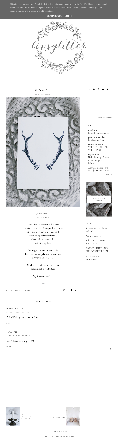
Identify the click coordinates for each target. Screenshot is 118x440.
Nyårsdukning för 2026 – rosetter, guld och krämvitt (98, 160)
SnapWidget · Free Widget (105, 117)
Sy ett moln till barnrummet (93, 257)
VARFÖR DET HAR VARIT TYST (98, 148)
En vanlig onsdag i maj (98, 132)
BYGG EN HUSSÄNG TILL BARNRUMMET (97, 250)
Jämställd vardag (96, 137)
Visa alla (109, 174)
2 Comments (26, 290)
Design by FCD (68, 437)
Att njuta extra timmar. (99, 170)
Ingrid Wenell (95, 154)
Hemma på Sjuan (14, 308)
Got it (68, 15)
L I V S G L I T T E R (55, 437)
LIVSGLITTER (12, 332)
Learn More (54, 15)
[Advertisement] (50, 392)
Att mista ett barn (94, 236)
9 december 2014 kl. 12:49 (17, 312)
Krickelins (93, 130)
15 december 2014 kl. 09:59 (18, 336)
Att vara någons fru (98, 167)
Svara (8, 323)
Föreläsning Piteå (96, 139)
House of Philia (95, 144)
